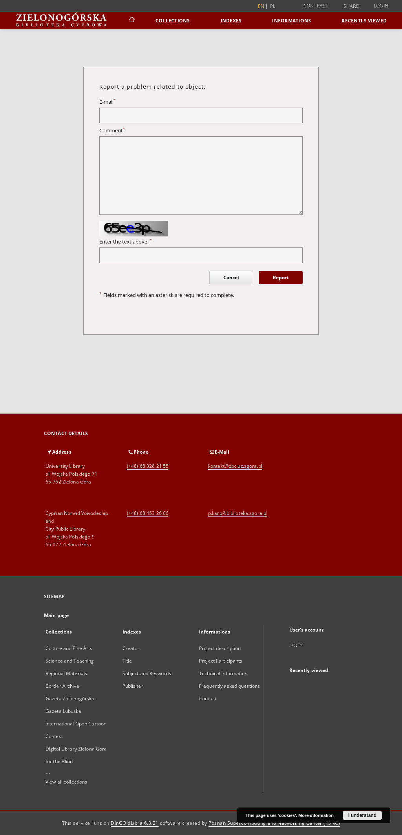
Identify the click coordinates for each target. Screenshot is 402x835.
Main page (56, 615)
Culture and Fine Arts (69, 648)
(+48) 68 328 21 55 (147, 466)
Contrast (316, 5)
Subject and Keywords (146, 673)
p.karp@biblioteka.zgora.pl (237, 513)
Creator (131, 648)
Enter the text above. (125, 241)
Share (351, 6)
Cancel (231, 277)
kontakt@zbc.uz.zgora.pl (235, 466)
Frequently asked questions (229, 686)
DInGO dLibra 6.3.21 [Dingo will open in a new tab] (135, 823)
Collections (172, 20)
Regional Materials (66, 673)
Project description (220, 648)
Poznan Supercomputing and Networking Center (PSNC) (274, 823)
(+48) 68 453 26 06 (147, 513)
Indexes (231, 20)
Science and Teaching (70, 660)
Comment (112, 130)
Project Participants (220, 660)
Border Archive (62, 686)
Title (127, 660)
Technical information (223, 673)
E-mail (107, 102)
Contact (207, 698)
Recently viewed (364, 20)
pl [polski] (273, 6)
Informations (291, 20)
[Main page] (131, 20)
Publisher (132, 686)
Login (381, 5)
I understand (362, 815)
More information (316, 815)
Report (281, 277)
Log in (296, 644)
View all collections (66, 781)
